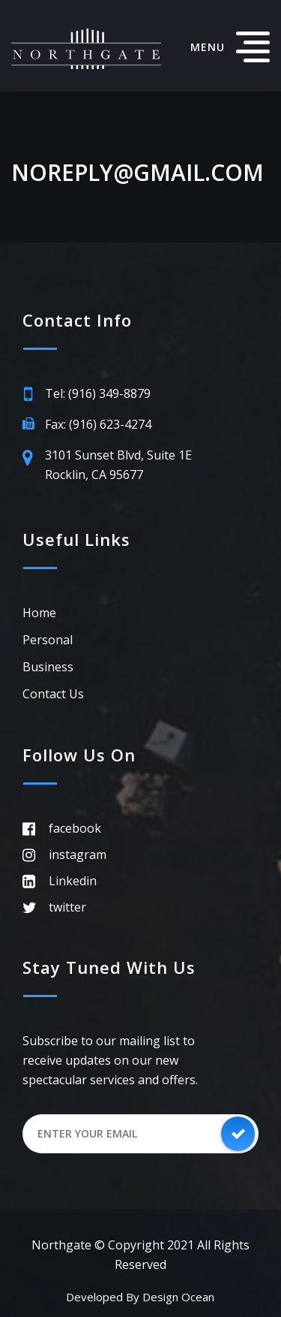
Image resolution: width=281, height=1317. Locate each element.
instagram (77, 854)
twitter (67, 907)
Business (47, 666)
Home (39, 612)
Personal (47, 639)
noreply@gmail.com (137, 172)
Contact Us (53, 694)
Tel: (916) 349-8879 (98, 393)
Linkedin (73, 880)
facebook (75, 828)
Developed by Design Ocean (140, 1296)
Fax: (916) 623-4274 (98, 424)
